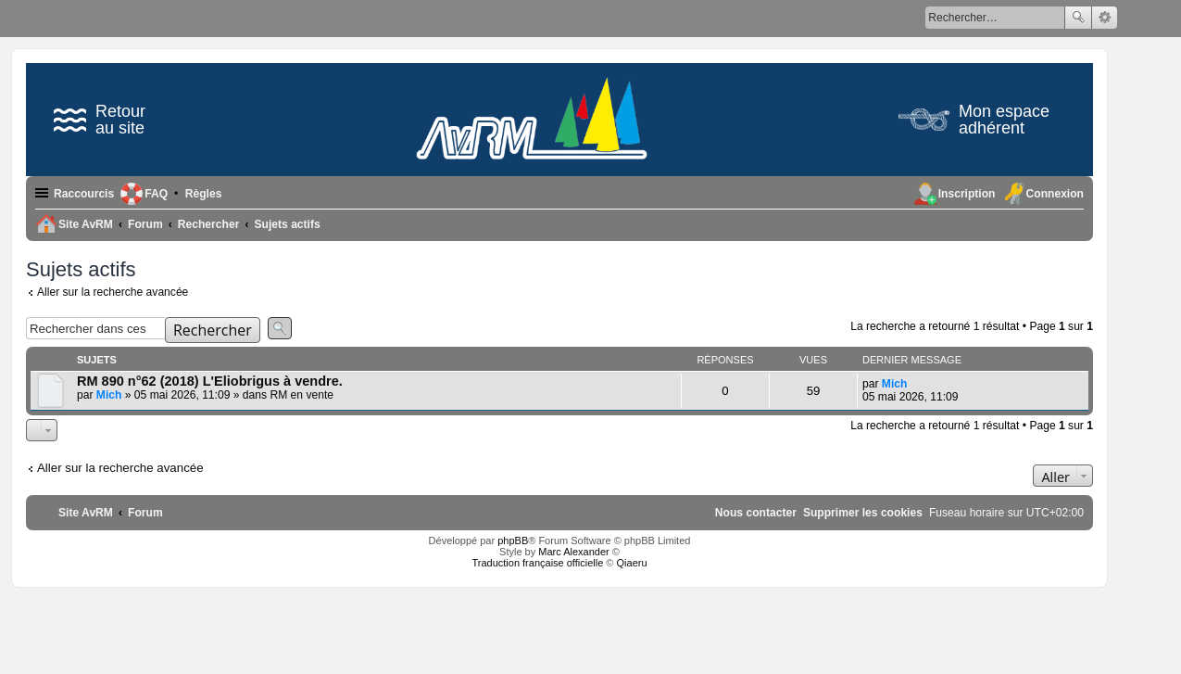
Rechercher (1078, 17)
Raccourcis (84, 193)
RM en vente (301, 394)
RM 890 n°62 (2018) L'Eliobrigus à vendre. (210, 381)
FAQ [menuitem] (156, 193)
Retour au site (99, 119)
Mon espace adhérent (973, 119)
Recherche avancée (1104, 17)
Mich (109, 394)
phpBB (512, 540)
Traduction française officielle (537, 562)
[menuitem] (203, 193)
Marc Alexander (573, 551)
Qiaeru (632, 562)
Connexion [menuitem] (1055, 193)
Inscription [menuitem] (967, 193)
